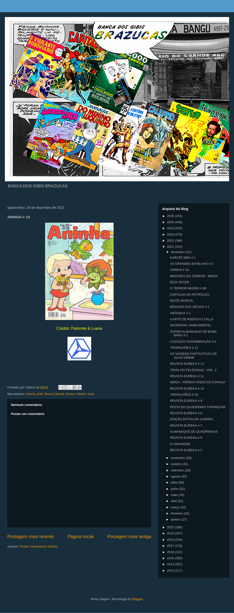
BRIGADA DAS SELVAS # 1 (189, 307)
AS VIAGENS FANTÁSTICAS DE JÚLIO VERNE (193, 355)
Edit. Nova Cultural (50, 394)
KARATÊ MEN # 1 (182, 257)
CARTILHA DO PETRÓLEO (189, 294)
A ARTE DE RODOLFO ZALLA (191, 319)
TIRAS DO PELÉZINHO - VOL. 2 (193, 370)
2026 (171, 216)
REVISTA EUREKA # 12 (187, 364)
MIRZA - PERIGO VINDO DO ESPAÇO (197, 382)
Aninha (30, 394)
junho (175, 489)
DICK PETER (179, 282)
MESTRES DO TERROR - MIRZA (194, 276)
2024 (171, 228)
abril (174, 501)
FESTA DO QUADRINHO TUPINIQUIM (197, 407)
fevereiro (177, 513)
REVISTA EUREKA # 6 (186, 437)
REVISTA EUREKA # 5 (186, 450)
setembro (178, 470)
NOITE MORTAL (181, 300)
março (176, 507)
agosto (176, 476)
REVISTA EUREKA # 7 (186, 425)
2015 (171, 558)
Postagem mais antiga (129, 536)
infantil (81, 394)
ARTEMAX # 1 (180, 313)
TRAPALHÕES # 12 (184, 347)
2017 (171, 546)
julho (174, 482)
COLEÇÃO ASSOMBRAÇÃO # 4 (193, 341)
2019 (171, 533)
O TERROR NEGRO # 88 (188, 288)
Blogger (137, 599)
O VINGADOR (180, 444)
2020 (171, 527)
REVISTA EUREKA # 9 (186, 401)
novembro (178, 458)
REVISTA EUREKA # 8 (186, 413)
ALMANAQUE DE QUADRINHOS (193, 431)
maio (175, 495)
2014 (171, 564)
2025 (171, 222)
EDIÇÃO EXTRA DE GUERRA (191, 419)
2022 (171, 240)
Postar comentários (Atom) (39, 546)
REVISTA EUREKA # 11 (187, 376)
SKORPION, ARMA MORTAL (190, 325)
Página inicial (81, 536)
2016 (171, 552)
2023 (171, 234)
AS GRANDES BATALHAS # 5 (191, 263)
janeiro (176, 519)
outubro (177, 464)
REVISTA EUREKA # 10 (187, 388)
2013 (171, 570)
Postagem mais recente (30, 536)
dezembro (178, 252)
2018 (171, 539)
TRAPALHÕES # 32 (184, 394)
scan (91, 394)
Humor (70, 394)
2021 (171, 246)
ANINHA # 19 (179, 270)
